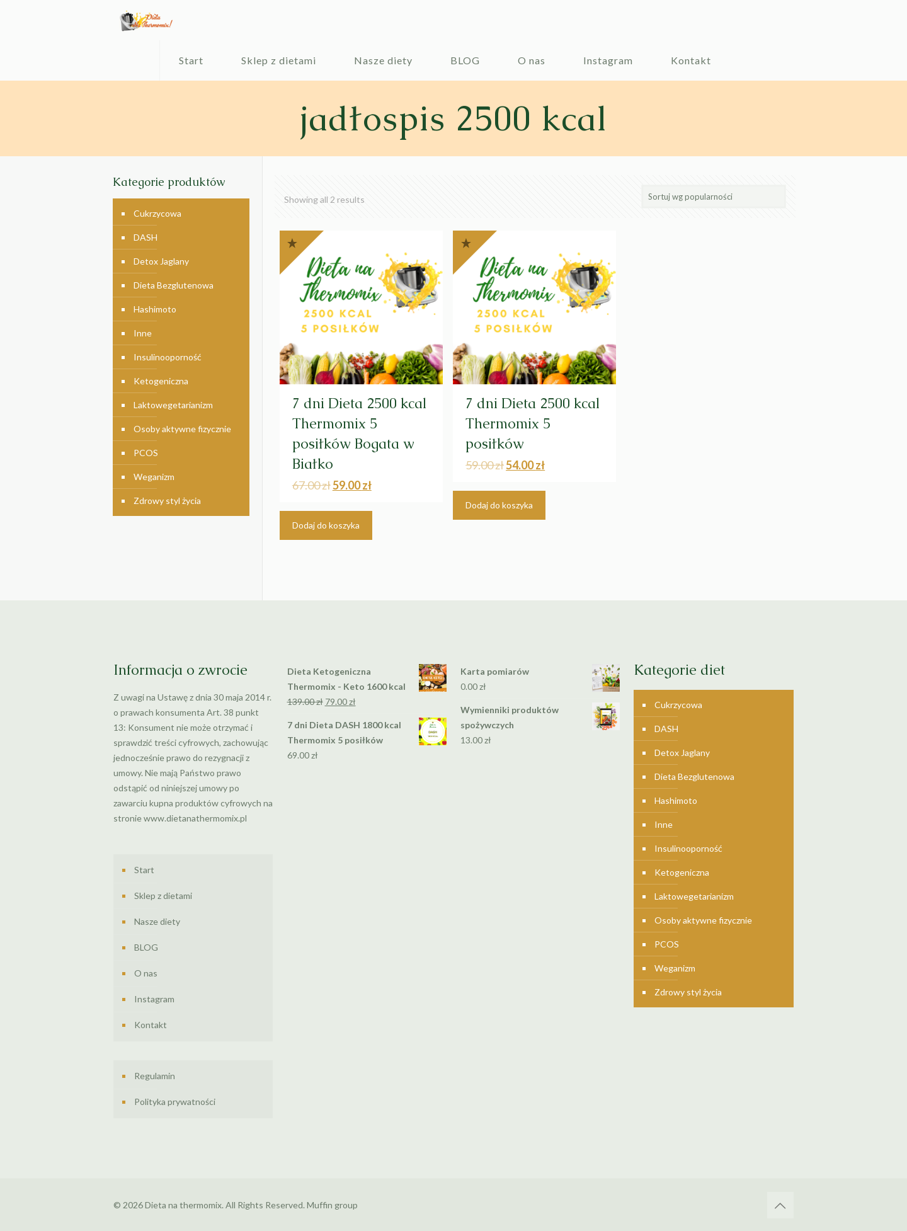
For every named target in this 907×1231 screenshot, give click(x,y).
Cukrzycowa (157, 213)
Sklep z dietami (163, 895)
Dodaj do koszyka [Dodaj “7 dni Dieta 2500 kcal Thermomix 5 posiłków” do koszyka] (499, 505)
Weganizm (154, 476)
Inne (143, 333)
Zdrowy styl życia (167, 500)
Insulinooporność (168, 357)
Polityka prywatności (174, 1101)
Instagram (154, 998)
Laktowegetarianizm (173, 404)
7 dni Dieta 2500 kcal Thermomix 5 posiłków (532, 423)
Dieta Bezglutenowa (174, 285)
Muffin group (332, 1205)
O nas (145, 973)
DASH (145, 237)
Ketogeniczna (161, 380)
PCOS (146, 452)
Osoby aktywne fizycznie (182, 428)
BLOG (146, 947)
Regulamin (154, 1075)
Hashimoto (155, 309)
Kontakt (150, 1024)
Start (144, 869)
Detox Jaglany (161, 261)
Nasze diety (157, 921)
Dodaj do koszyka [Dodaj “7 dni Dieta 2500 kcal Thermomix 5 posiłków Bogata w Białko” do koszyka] (326, 525)
